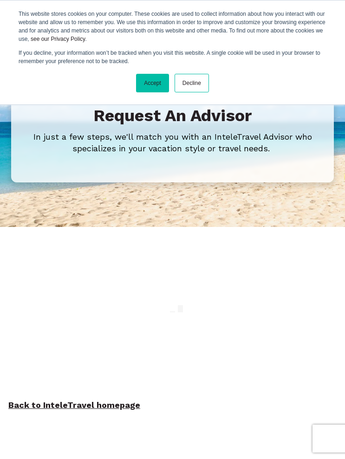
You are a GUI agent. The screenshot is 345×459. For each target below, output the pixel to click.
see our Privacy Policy (58, 39)
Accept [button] (152, 83)
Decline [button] (191, 83)
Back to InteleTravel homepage (74, 406)
